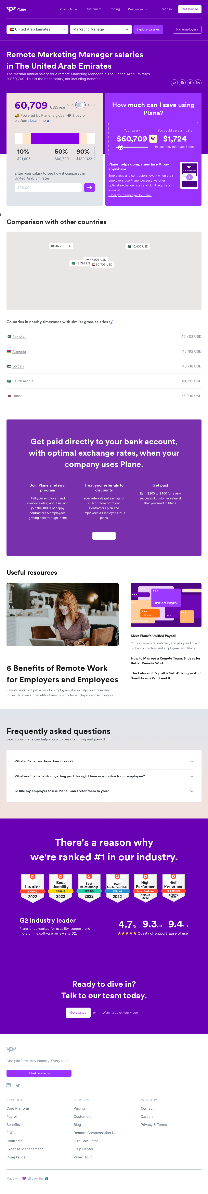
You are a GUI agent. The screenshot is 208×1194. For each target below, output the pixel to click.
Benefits (13, 1125)
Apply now (104, 538)
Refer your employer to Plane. (130, 195)
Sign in (167, 9)
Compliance (16, 1157)
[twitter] (190, 82)
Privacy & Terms (154, 1125)
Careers (147, 1117)
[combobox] (10, 29)
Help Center (83, 1149)
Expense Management (24, 1149)
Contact (147, 1108)
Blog (77, 1125)
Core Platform (17, 1108)
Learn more (39, 121)
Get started (190, 9)
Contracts (14, 1141)
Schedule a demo (39, 1073)
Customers (94, 9)
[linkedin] (198, 82)
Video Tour (83, 1157)
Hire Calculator (86, 1141)
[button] (104, 267)
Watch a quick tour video (120, 1012)
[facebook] (182, 82)
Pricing (115, 9)
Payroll (11, 1117)
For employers (187, 29)
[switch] (80, 104)
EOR (9, 1133)
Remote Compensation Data (97, 1133)
